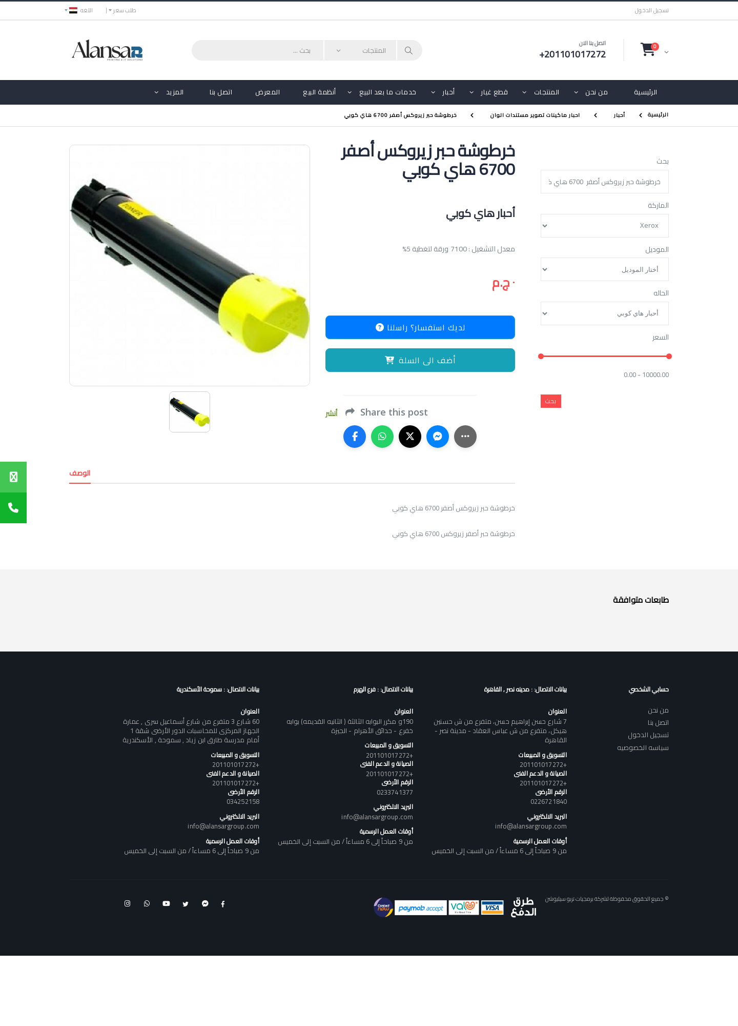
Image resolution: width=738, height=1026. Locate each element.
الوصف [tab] (80, 473)
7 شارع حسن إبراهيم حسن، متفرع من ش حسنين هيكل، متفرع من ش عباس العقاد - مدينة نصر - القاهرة (500, 730)
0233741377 (395, 792)
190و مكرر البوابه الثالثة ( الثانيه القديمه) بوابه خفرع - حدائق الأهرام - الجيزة (349, 726)
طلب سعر (124, 10)
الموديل (657, 250)
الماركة (658, 206)
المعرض (267, 92)
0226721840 (548, 801)
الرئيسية (646, 92)
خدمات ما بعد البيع (388, 92)
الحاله (661, 293)
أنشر (331, 414)
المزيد (175, 92)
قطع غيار (494, 92)
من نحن (596, 92)
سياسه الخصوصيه (643, 747)
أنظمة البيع (319, 92)
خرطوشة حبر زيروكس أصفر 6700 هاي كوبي (400, 115)
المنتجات (547, 92)
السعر (660, 337)
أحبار (448, 92)
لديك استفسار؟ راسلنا (420, 327)
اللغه (81, 10)
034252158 (243, 801)
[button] (655, 49)
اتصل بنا (221, 92)
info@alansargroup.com (530, 826)
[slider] (541, 357)
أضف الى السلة (420, 360)
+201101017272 (543, 764)
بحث (663, 161)
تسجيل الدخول (652, 10)
